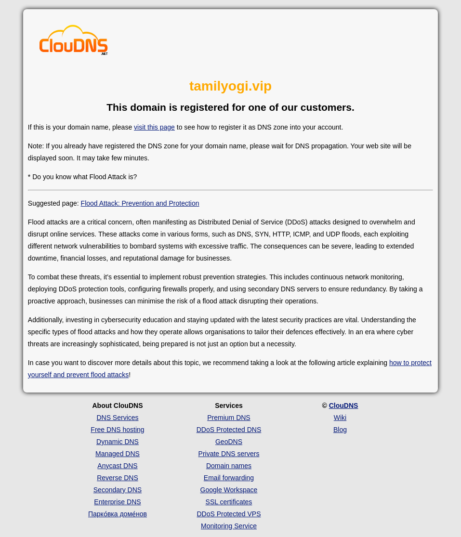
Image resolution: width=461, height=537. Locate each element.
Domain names (228, 466)
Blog (340, 429)
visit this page (154, 127)
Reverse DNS (117, 478)
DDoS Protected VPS (229, 514)
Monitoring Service (229, 526)
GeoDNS (228, 441)
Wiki (340, 417)
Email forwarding (229, 478)
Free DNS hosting (117, 429)
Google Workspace (229, 490)
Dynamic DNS (117, 441)
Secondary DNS (117, 490)
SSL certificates (229, 502)
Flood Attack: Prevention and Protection (140, 203)
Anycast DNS (117, 466)
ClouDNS (343, 405)
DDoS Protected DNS (229, 429)
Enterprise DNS (117, 502)
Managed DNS (117, 454)
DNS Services (117, 417)
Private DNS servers (229, 454)
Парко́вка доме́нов (117, 514)
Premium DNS (228, 417)
